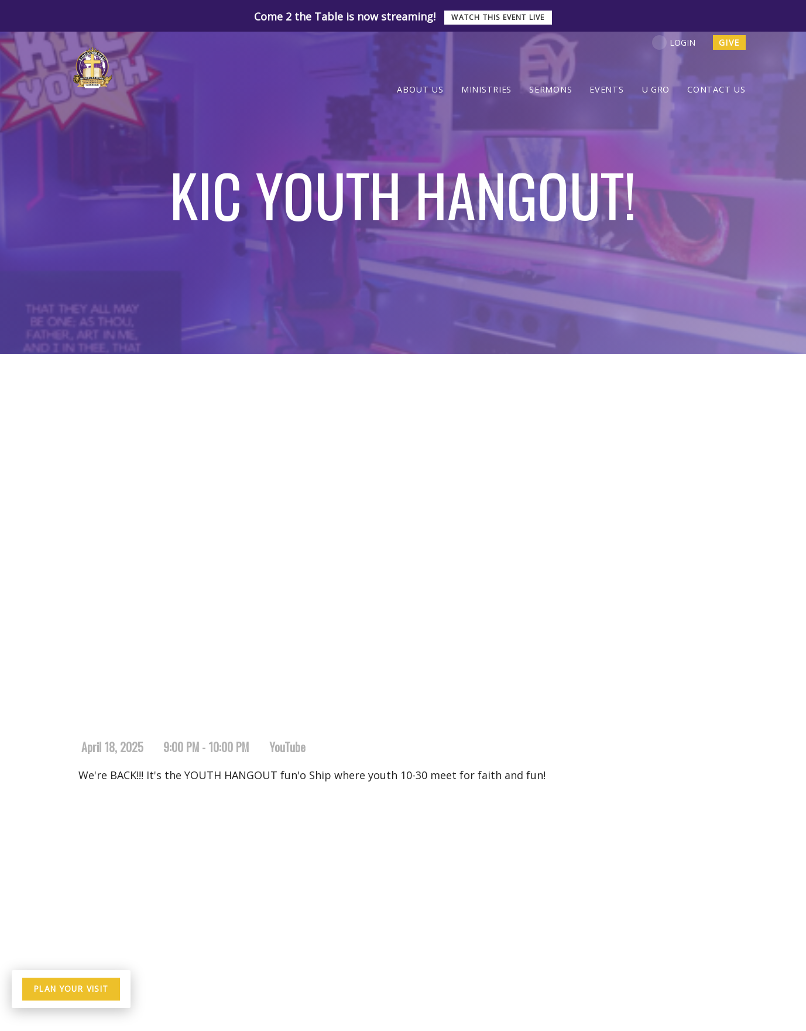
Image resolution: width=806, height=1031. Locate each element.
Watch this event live (497, 17)
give (729, 42)
